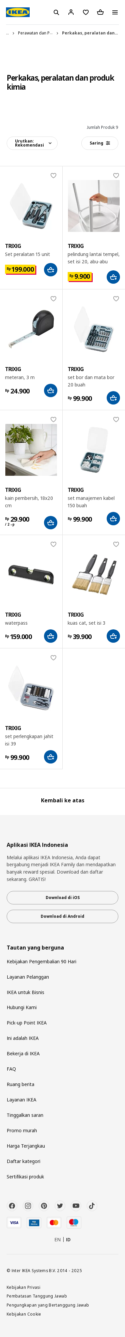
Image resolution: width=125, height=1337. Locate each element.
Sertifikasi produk (25, 1176)
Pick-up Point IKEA (27, 1022)
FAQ (11, 1069)
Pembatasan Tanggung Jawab (37, 1296)
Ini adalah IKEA (23, 1038)
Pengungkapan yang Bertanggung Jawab (48, 1305)
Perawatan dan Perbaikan (42, 33)
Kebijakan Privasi (23, 1287)
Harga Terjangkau (26, 1146)
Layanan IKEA (21, 1099)
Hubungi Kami (22, 1007)
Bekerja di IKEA (23, 1053)
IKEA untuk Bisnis (25, 992)
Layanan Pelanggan (28, 977)
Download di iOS (63, 897)
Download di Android (62, 916)
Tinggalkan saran (25, 1115)
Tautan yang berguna (35, 948)
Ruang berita (20, 1084)
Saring (100, 143)
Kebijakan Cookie (24, 1314)
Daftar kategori (23, 1161)
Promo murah (22, 1130)
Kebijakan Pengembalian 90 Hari (41, 961)
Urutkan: (29, 143)
